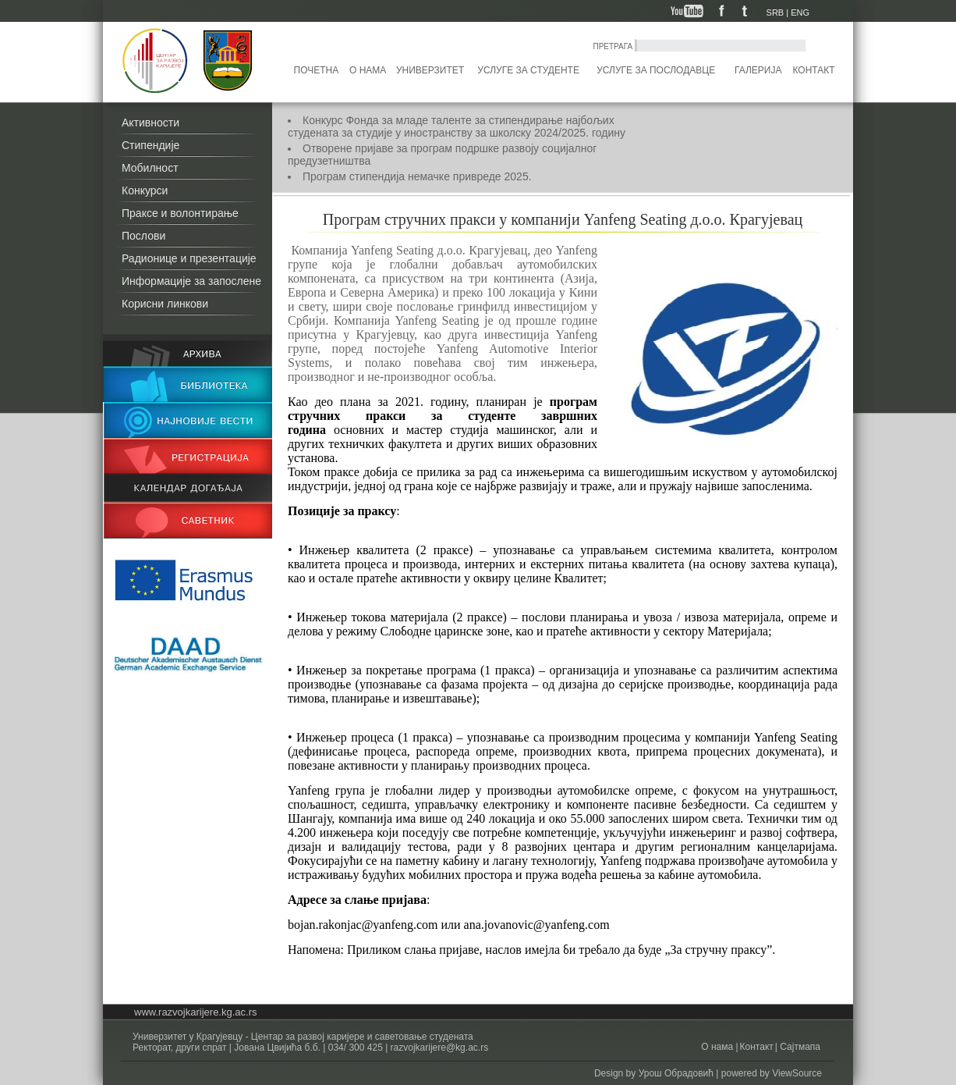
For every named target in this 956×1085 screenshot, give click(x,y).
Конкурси (145, 190)
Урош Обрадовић (676, 1073)
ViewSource (797, 1073)
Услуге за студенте (528, 70)
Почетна (316, 70)
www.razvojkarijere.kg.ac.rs (195, 1012)
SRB (775, 12)
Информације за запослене (191, 281)
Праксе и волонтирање (180, 213)
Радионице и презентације (189, 258)
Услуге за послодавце (656, 70)
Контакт (814, 70)
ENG (800, 12)
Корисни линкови (165, 303)
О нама (367, 70)
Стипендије (150, 145)
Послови (143, 235)
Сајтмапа (798, 1046)
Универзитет (430, 70)
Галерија (758, 70)
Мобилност (150, 168)
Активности (150, 122)
